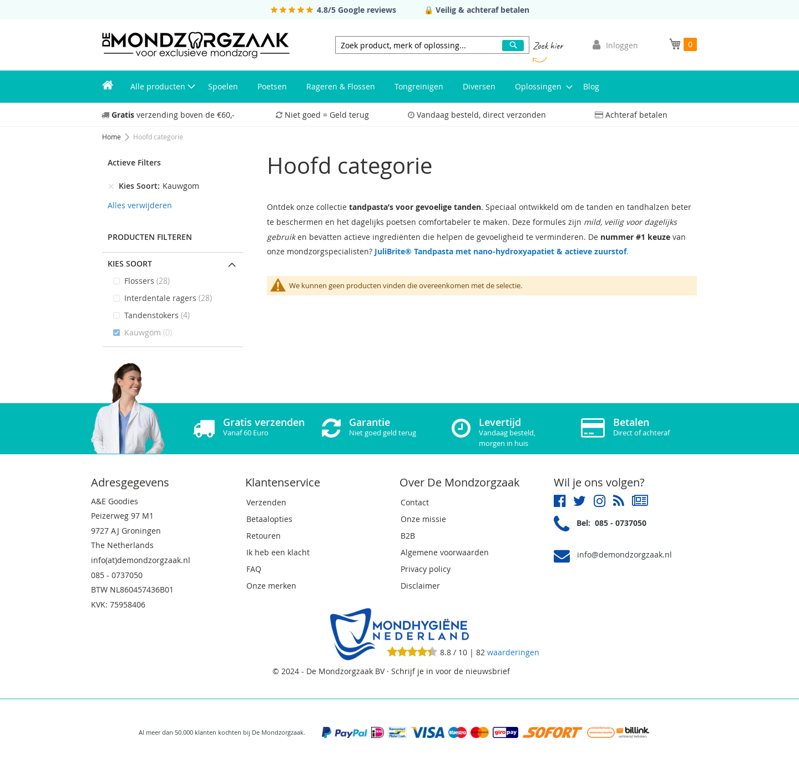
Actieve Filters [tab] (134, 162)
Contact (415, 502)
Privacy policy (426, 569)
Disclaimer (420, 585)
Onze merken (271, 585)
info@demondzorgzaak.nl (624, 554)
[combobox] (432, 45)
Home (112, 136)
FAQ (253, 569)
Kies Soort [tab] (130, 263)
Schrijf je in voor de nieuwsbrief (450, 671)
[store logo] (196, 45)
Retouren (263, 535)
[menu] (399, 87)
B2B (408, 535)
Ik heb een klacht (278, 552)
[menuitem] (107, 87)
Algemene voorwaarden (445, 552)
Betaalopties (269, 519)
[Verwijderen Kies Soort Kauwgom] (111, 186)
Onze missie (423, 519)
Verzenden (266, 502)
